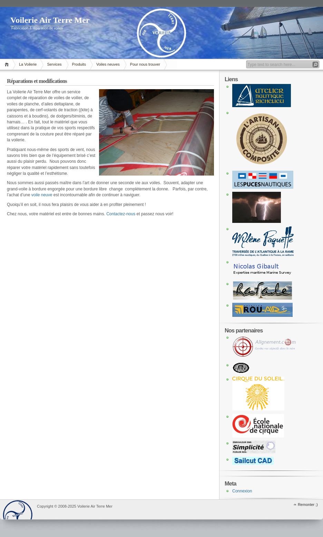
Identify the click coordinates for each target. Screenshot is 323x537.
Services (54, 64)
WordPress (17, 509)
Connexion (242, 491)
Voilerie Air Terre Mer (50, 20)
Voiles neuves (108, 64)
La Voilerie (28, 64)
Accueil (8, 64)
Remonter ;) (308, 504)
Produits (79, 64)
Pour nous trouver (145, 64)
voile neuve (41, 194)
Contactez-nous (120, 213)
